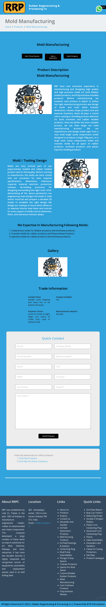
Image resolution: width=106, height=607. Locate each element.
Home (8, 26)
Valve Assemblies (94, 540)
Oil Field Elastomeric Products (65, 530)
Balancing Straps (94, 515)
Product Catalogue (95, 558)
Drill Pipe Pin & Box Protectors (33, 461)
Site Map (90, 555)
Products (18, 26)
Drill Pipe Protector (28, 458)
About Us (64, 509)
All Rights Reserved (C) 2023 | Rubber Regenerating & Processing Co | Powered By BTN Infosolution (53, 604)
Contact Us (65, 518)
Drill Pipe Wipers (94, 509)
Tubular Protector (68, 564)
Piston (89, 537)
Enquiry (63, 515)
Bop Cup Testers (94, 512)
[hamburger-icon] (103, 7)
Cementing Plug (67, 549)
